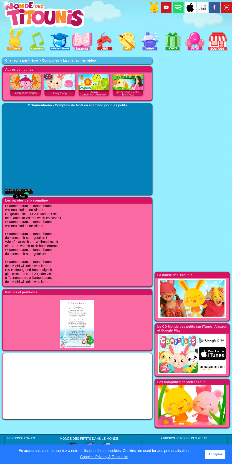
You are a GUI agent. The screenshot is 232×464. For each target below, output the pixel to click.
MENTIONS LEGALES (21, 438)
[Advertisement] (77, 386)
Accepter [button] (215, 454)
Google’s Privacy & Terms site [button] (104, 457)
